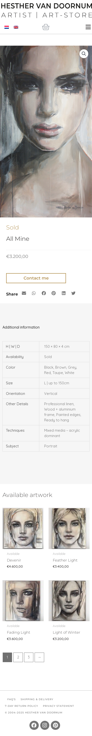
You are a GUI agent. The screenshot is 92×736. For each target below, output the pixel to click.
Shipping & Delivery (37, 699)
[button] (83, 53)
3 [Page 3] (29, 657)
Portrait (50, 446)
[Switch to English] (16, 27)
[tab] (46, 334)
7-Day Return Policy (21, 706)
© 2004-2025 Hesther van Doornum (34, 712)
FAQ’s (11, 699)
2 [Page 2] (18, 657)
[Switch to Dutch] (6, 27)
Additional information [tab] (20, 327)
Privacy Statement (58, 706)
